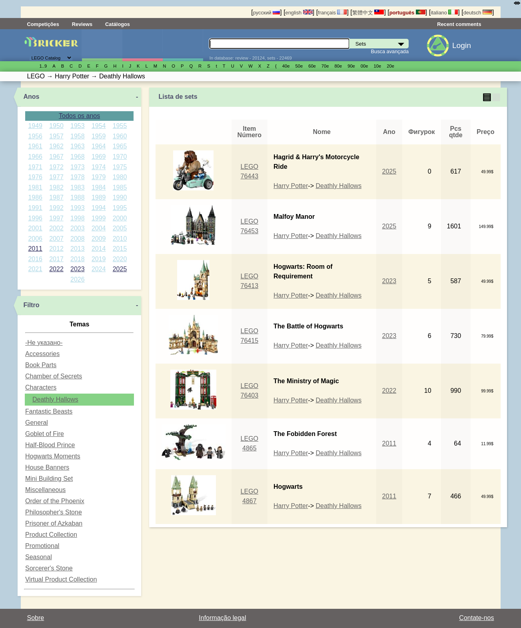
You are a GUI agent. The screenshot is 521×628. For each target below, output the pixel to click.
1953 (77, 125)
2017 (56, 259)
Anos (31, 96)
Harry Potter (290, 185)
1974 (99, 167)
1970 (120, 156)
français (332, 13)
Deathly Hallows (55, 399)
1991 (35, 207)
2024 (99, 269)
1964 (99, 146)
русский (266, 13)
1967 (56, 156)
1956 (35, 136)
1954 (99, 125)
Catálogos (117, 24)
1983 (77, 187)
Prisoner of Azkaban (53, 523)
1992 (56, 207)
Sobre (35, 617)
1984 (99, 187)
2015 (120, 248)
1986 (35, 197)
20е (390, 66)
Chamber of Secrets (53, 376)
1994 (99, 207)
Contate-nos (476, 617)
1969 (99, 156)
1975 (120, 167)
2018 (77, 259)
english (299, 13)
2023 (77, 269)
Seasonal (38, 557)
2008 (77, 238)
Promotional (42, 545)
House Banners (47, 467)
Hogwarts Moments (52, 456)
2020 (120, 259)
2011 (35, 248)
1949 (35, 125)
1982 (56, 187)
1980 (120, 177)
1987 (56, 197)
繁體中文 (368, 13)
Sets (102, 45)
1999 (99, 218)
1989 (99, 197)
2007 (56, 238)
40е (286, 66)
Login (461, 45)
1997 (56, 218)
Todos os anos (79, 115)
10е (377, 66)
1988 (77, 197)
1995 (120, 207)
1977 (56, 177)
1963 (77, 146)
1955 (120, 125)
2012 (56, 248)
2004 (99, 228)
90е (351, 66)
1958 (77, 136)
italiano (444, 13)
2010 (120, 238)
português (407, 13)
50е (299, 66)
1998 (77, 218)
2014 (99, 248)
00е (364, 66)
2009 (99, 238)
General (36, 422)
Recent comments (459, 24)
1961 (35, 146)
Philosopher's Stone (53, 512)
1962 (56, 146)
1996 (35, 218)
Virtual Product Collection (61, 579)
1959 (99, 136)
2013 (77, 248)
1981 (35, 187)
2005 (120, 228)
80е (338, 66)
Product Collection (51, 534)
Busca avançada (390, 51)
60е (312, 66)
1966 (35, 156)
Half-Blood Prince (50, 445)
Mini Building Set (49, 478)
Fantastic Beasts (48, 411)
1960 (120, 136)
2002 (56, 228)
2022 (56, 269)
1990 (120, 197)
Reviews (82, 24)
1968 (77, 156)
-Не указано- (44, 342)
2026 (77, 279)
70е (325, 66)
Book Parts (40, 365)
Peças (183, 45)
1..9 (43, 66)
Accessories (42, 353)
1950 (56, 125)
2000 (120, 218)
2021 (35, 269)
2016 (35, 259)
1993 (77, 207)
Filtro (31, 305)
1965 (120, 146)
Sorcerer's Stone (49, 568)
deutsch (477, 13)
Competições (43, 24)
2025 (120, 269)
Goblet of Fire (44, 433)
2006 (35, 238)
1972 (56, 167)
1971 (35, 167)
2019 (99, 259)
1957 (56, 136)
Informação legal (222, 617)
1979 (99, 177)
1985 (120, 187)
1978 (77, 177)
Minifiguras (142, 45)
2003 (77, 228)
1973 (77, 167)
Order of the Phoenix (54, 501)
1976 (35, 177)
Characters (40, 387)
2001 (35, 228)
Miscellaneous (45, 489)
